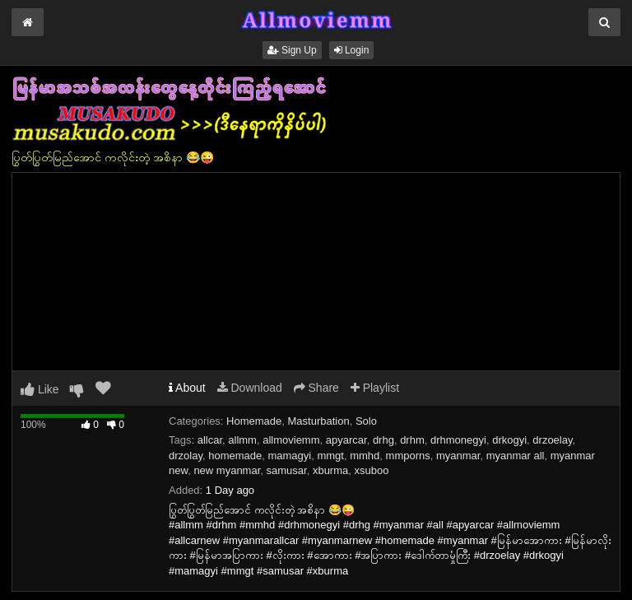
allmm (242, 440)
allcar (210, 440)
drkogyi (509, 440)
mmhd (364, 455)
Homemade (253, 421)
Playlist (375, 387)
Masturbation (319, 421)
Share (316, 387)
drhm (412, 440)
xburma (330, 470)
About (187, 387)
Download (249, 387)
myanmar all (515, 455)
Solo (366, 421)
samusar (287, 470)
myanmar (458, 455)
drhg (383, 440)
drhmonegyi (458, 440)
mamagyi (289, 455)
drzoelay (552, 440)
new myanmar (226, 470)
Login (351, 50)
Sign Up (292, 50)
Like (40, 389)
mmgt (330, 455)
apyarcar (346, 440)
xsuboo (372, 470)
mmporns (408, 455)
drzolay (185, 455)
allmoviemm (291, 440)
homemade (235, 455)
